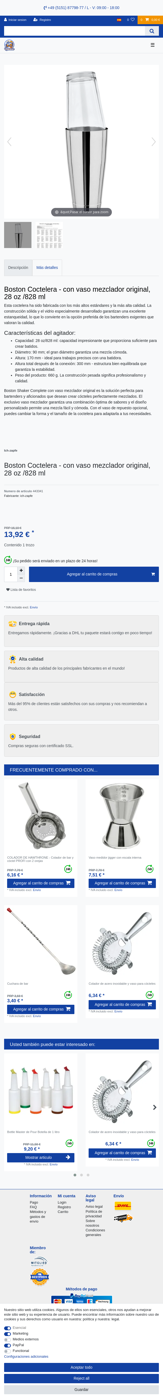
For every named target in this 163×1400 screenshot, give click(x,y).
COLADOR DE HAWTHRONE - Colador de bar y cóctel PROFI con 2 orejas (40, 859)
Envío (33, 607)
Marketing (20, 1333)
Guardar (81, 1389)
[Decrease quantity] (21, 578)
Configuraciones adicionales (26, 1356)
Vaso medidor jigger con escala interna (115, 857)
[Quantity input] (10, 574)
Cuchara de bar (17, 983)
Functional (21, 1351)
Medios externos (26, 1339)
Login (62, 1202)
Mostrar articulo (47, 1157)
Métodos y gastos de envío (38, 1216)
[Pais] (119, 20)
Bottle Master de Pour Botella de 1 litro (33, 1132)
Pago (34, 1202)
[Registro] (42, 20)
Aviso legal (94, 1206)
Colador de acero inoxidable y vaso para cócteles (122, 983)
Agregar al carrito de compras (111, 574)
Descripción (18, 267)
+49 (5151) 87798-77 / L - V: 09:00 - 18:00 (82, 7)
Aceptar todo (81, 1367)
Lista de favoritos (21, 590)
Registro (64, 1207)
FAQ (33, 1207)
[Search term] (74, 31)
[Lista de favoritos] (131, 20)
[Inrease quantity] (21, 570)
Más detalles (47, 267)
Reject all (81, 1378)
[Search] (152, 31)
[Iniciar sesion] (15, 20)
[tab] (18, 268)
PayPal (18, 1345)
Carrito (63, 1212)
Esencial (19, 1328)
